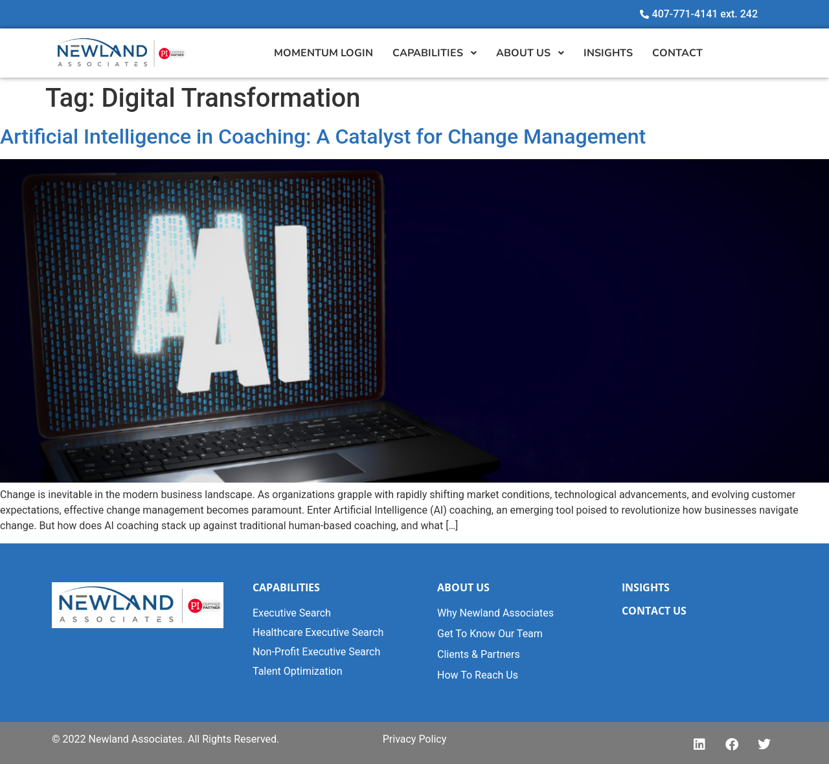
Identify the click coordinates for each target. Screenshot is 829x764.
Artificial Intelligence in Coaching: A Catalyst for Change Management (323, 136)
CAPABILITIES (286, 587)
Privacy (399, 739)
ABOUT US (463, 587)
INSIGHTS (646, 587)
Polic (428, 739)
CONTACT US (654, 611)
